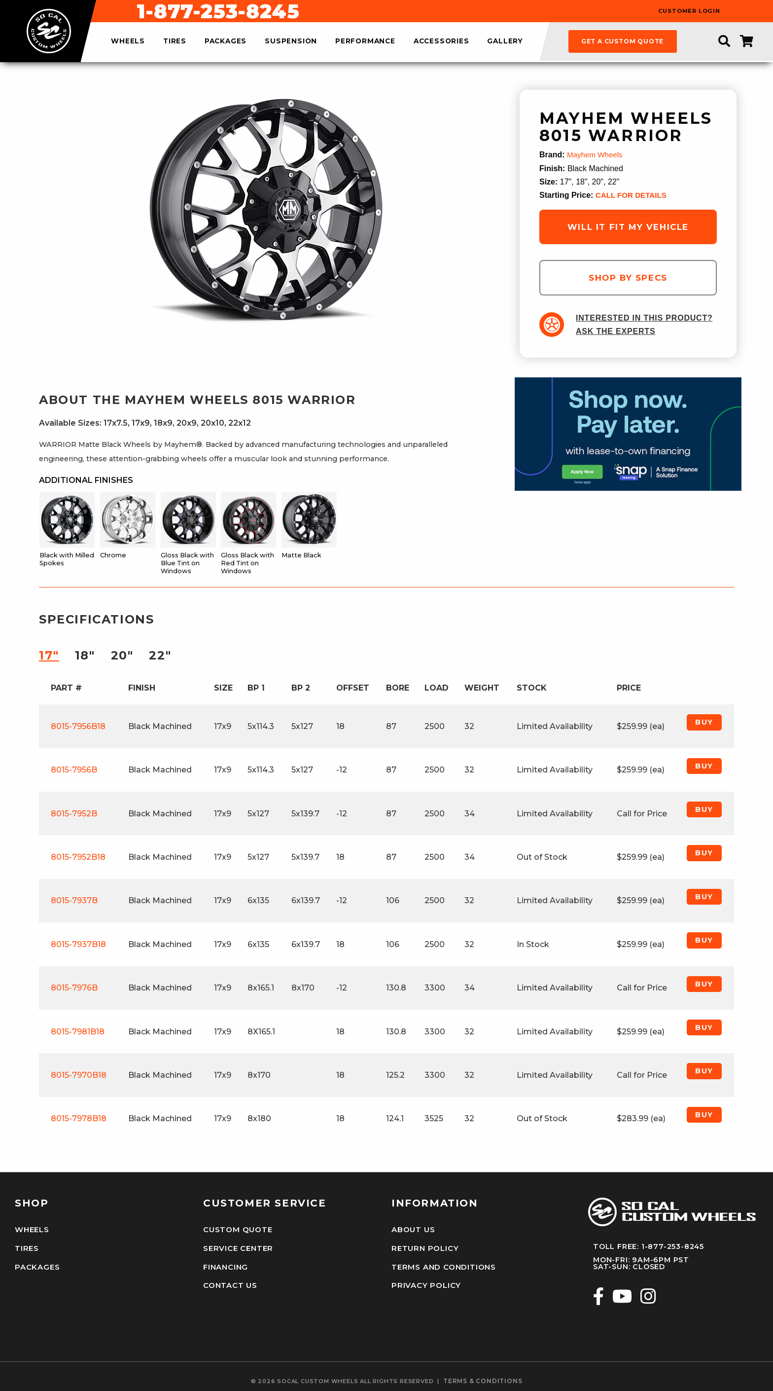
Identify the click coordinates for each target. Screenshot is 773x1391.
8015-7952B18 (78, 857)
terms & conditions (482, 1376)
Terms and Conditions (441, 1264)
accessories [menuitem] (441, 41)
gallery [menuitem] (505, 41)
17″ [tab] (49, 655)
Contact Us (230, 1282)
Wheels (31, 1229)
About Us (412, 1229)
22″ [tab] (160, 655)
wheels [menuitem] (128, 41)
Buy (704, 722)
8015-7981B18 (78, 1031)
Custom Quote (236, 1229)
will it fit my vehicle (628, 227)
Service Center (237, 1247)
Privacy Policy (424, 1282)
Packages (36, 1264)
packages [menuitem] (225, 41)
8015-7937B (74, 900)
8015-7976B (74, 987)
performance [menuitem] (365, 41)
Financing (225, 1264)
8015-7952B (74, 813)
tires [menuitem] (174, 41)
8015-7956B (74, 769)
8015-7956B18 (78, 726)
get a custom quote (622, 41)
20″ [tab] (122, 655)
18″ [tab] (85, 655)
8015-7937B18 (78, 944)
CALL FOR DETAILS (633, 195)
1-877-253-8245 (439, 11)
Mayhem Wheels (596, 154)
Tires (26, 1247)
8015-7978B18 (78, 1118)
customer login (689, 11)
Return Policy (424, 1247)
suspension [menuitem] (291, 41)
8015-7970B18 (78, 1075)
